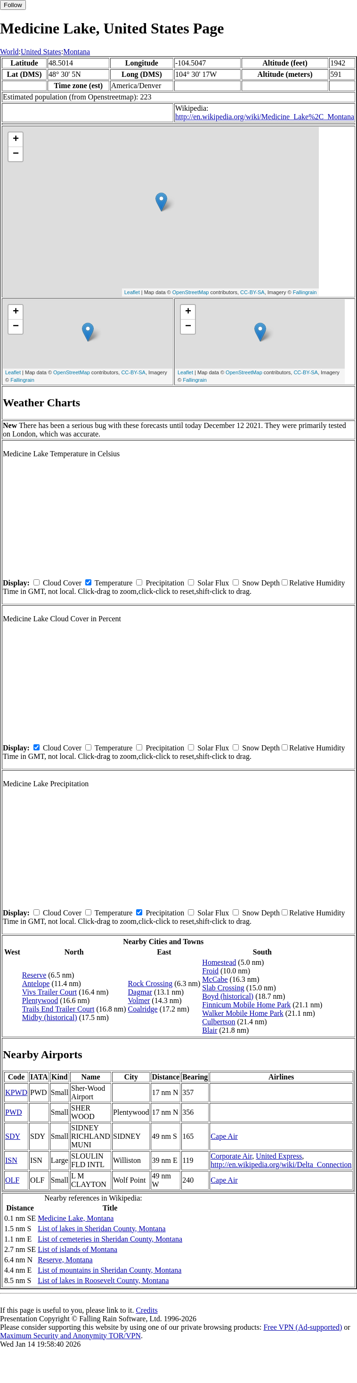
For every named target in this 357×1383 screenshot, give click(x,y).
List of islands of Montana (77, 1249)
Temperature (114, 583)
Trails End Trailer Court (58, 1009)
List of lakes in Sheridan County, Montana (101, 1229)
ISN (11, 1160)
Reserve (34, 975)
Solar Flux (213, 583)
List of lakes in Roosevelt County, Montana (103, 1280)
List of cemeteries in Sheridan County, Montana (110, 1239)
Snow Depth (261, 583)
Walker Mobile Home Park (242, 1013)
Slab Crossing (223, 988)
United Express (279, 1156)
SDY (12, 1136)
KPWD (16, 1092)
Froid (210, 971)
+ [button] (16, 139)
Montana (76, 52)
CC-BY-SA (252, 292)
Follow (13, 4)
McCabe (214, 979)
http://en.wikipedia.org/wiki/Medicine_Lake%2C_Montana (264, 117)
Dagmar (140, 992)
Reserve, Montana (65, 1260)
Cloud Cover (62, 583)
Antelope (36, 984)
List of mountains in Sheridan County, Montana (109, 1270)
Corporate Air (231, 1156)
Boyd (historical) (227, 996)
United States (41, 52)
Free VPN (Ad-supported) (302, 1327)
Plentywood (40, 1000)
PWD (13, 1112)
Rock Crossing (150, 984)
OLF (12, 1180)
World (9, 52)
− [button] (16, 154)
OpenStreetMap (190, 292)
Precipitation (165, 583)
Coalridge (143, 1009)
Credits (146, 1310)
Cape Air (224, 1136)
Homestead (219, 962)
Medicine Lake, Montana (76, 1218)
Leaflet (132, 292)
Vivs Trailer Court (49, 992)
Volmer (139, 1000)
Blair (209, 1030)
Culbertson (218, 1022)
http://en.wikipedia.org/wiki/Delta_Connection (281, 1165)
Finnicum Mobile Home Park (246, 1005)
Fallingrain (305, 292)
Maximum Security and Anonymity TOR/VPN (70, 1336)
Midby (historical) (49, 1017)
